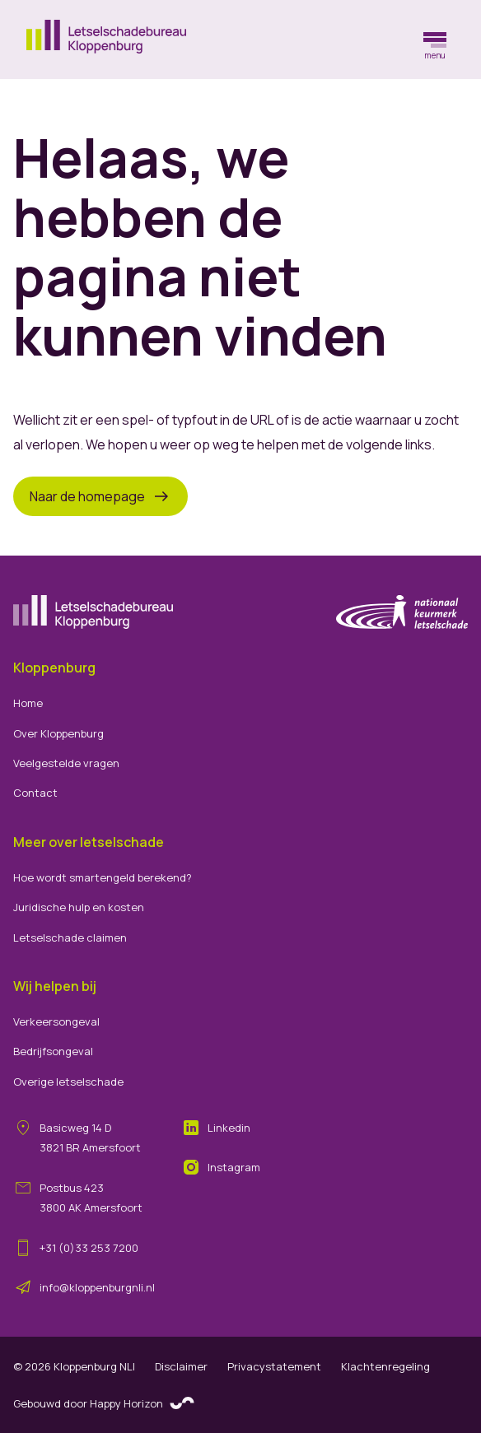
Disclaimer (181, 1366)
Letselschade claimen (70, 937)
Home (28, 703)
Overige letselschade (68, 1081)
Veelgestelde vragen (66, 763)
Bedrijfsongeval (53, 1051)
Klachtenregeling (385, 1366)
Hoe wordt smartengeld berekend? (102, 877)
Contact (35, 792)
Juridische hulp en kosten (78, 907)
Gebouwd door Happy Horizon (103, 1404)
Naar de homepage (100, 496)
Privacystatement (274, 1366)
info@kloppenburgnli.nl (97, 1287)
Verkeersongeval (56, 1021)
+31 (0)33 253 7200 (89, 1247)
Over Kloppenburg (58, 733)
